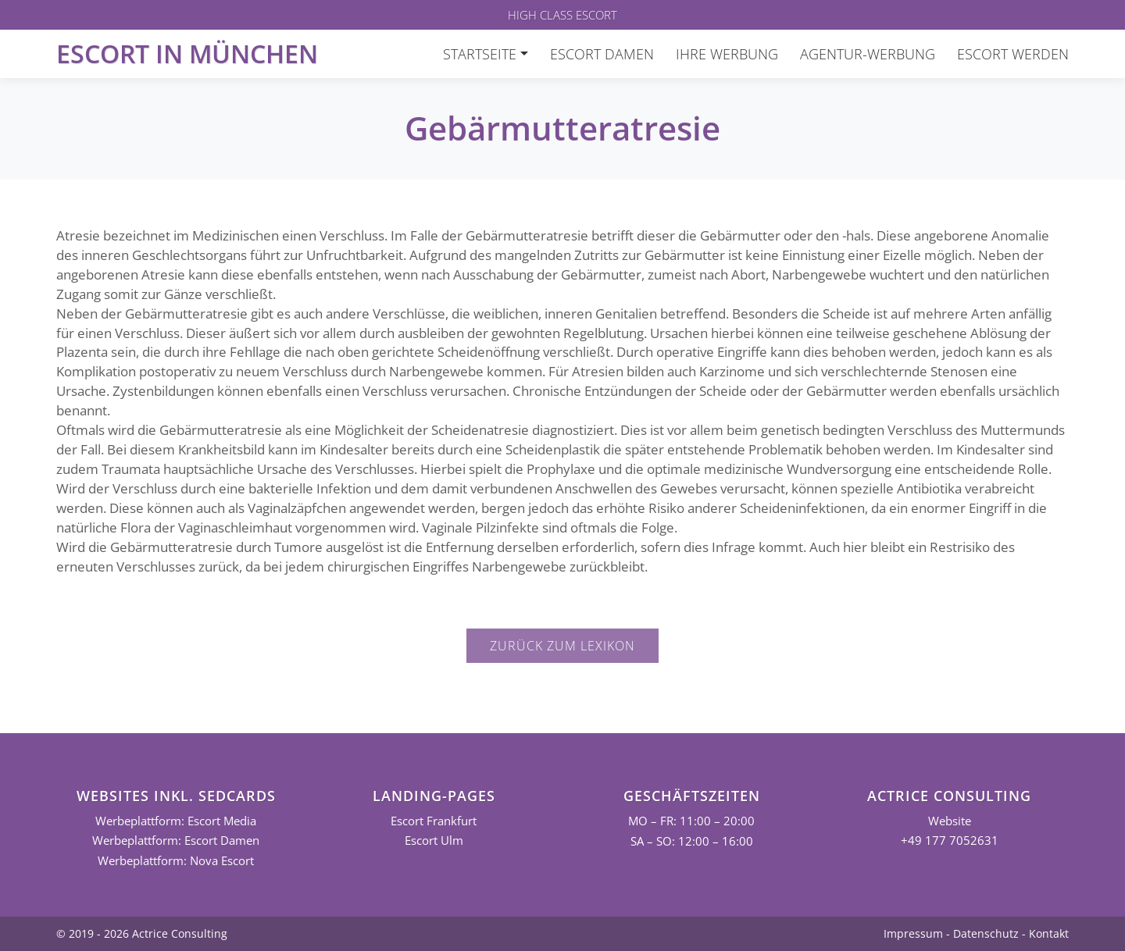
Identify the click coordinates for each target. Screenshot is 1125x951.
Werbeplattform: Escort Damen (175, 840)
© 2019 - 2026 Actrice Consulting (141, 933)
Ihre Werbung (727, 54)
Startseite (479, 54)
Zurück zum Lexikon (562, 645)
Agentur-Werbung (867, 54)
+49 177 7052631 (949, 840)
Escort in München (187, 53)
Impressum (913, 933)
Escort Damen (602, 54)
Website (949, 821)
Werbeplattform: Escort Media (175, 821)
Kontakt (1049, 933)
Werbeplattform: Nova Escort (176, 861)
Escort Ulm (434, 840)
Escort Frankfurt (434, 821)
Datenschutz (986, 933)
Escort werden (1013, 54)
